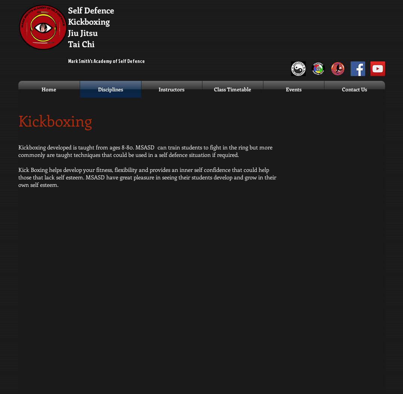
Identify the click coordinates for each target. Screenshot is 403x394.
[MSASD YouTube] (377, 68)
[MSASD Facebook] (358, 68)
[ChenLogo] (298, 68)
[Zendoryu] (318, 68)
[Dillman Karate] (338, 68)
